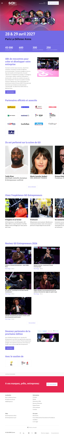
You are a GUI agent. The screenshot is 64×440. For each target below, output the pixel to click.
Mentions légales (45, 433)
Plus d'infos (9, 348)
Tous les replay (32, 323)
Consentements (55, 433)
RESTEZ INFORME (10, 92)
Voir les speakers (32, 187)
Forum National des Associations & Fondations (44, 417)
